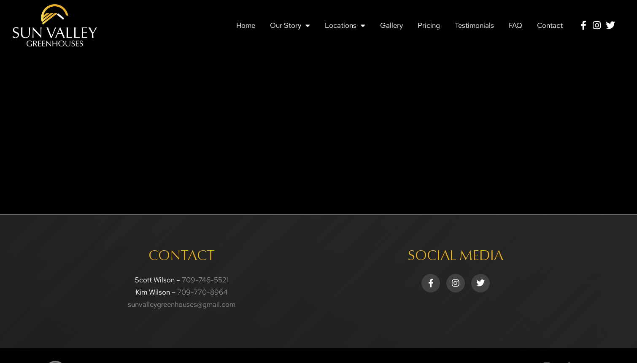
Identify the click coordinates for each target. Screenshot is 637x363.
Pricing (429, 25)
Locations (345, 25)
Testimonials (474, 25)
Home (245, 25)
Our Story (290, 25)
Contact (550, 25)
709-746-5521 (205, 279)
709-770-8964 (202, 292)
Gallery (391, 25)
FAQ (515, 25)
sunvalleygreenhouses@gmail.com (181, 304)
